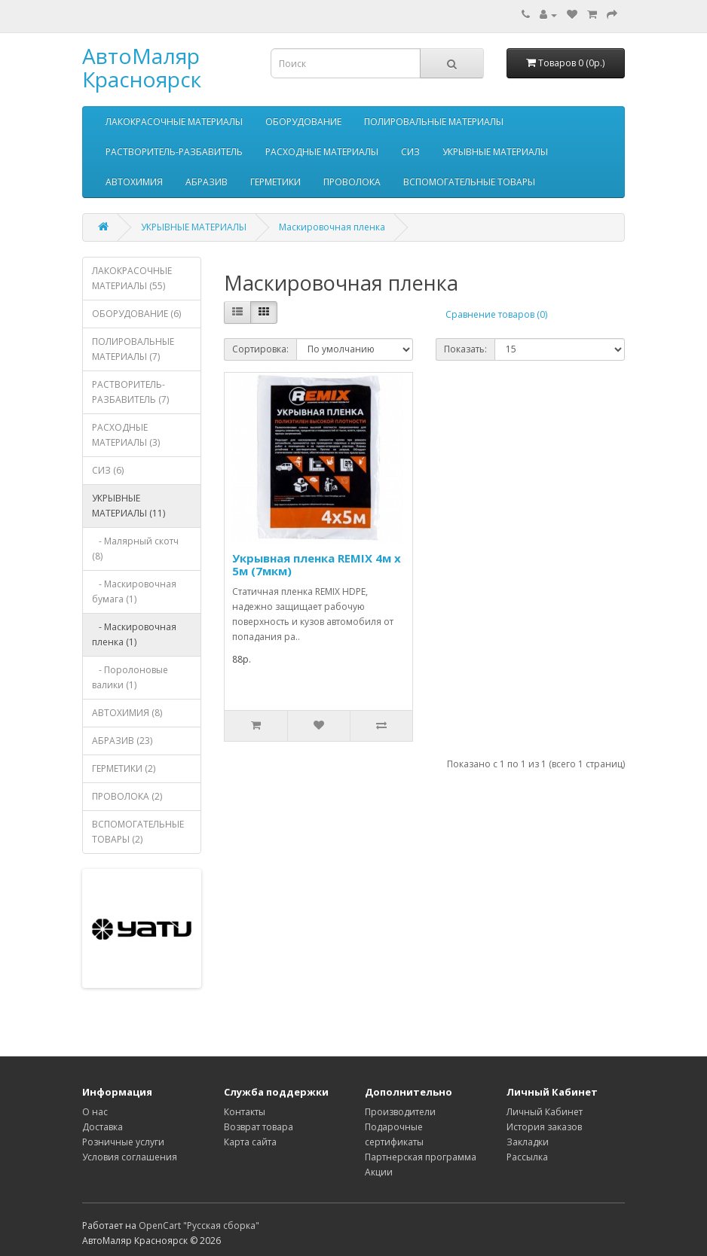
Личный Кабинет (545, 1111)
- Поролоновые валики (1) (130, 677)
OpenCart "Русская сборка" (199, 1225)
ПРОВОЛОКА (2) (127, 796)
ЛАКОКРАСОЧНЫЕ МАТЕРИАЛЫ (174, 121)
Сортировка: (260, 349)
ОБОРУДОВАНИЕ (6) (136, 313)
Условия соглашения (129, 1157)
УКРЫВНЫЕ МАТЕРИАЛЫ (495, 151)
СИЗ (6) (108, 470)
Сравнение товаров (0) (496, 314)
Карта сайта (250, 1142)
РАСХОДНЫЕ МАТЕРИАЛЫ (321, 151)
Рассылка (527, 1157)
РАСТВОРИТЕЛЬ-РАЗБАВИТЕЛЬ (174, 151)
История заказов (544, 1126)
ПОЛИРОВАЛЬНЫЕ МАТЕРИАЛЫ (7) (133, 349)
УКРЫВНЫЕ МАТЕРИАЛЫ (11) (128, 506)
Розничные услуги (123, 1142)
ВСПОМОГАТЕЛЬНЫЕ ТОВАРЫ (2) (138, 832)
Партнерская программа (420, 1157)
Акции (379, 1172)
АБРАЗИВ (206, 181)
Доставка (102, 1126)
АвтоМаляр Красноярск (141, 67)
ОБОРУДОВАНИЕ (303, 121)
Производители (400, 1111)
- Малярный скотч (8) (135, 548)
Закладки (528, 1142)
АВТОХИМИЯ (134, 181)
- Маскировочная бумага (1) (134, 591)
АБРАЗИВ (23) (122, 740)
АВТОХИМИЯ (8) (127, 712)
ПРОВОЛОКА (352, 181)
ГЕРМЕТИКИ (275, 181)
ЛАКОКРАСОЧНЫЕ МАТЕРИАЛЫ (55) (132, 278)
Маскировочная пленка (332, 227)
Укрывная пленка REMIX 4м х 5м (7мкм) (316, 564)
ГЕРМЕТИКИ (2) (123, 768)
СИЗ (410, 151)
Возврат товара (258, 1126)
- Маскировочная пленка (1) (134, 634)
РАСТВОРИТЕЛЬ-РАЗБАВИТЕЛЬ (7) (130, 392)
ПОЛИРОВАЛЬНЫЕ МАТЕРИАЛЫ (433, 121)
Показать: (465, 349)
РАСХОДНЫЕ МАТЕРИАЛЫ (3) (126, 435)
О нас (95, 1111)
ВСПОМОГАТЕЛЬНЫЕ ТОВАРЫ (469, 181)
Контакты (244, 1111)
